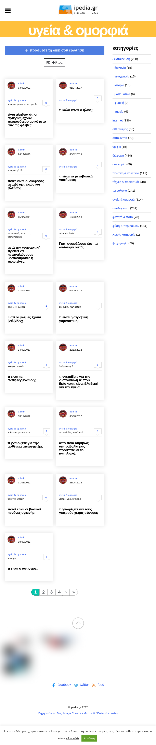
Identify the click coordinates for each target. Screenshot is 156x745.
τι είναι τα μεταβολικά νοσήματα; (76, 178)
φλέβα (34, 104)
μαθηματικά (122, 94)
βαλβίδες (12, 307)
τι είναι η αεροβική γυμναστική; (73, 319)
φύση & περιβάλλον (126, 226)
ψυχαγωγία (120, 243)
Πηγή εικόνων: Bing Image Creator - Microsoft (66, 713)
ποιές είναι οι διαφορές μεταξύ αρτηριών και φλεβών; (26, 184)
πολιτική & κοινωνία (126, 173)
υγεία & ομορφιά (17, 100)
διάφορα (118, 155)
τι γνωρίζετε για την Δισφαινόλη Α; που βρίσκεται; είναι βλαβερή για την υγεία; (78, 382)
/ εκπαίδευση (121, 59)
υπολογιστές (121, 208)
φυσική (119, 102)
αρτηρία (12, 104)
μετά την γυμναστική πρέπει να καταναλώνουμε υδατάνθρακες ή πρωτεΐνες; (24, 254)
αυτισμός (12, 558)
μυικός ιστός (23, 104)
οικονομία (119, 164)
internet (118, 120)
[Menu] (8, 11)
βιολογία (120, 67)
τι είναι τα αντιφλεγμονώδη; (22, 378)
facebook (61, 685)
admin (21, 83)
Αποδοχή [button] (89, 738)
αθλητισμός (120, 129)
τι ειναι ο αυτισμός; (23, 568)
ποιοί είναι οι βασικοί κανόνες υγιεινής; (24, 511)
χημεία (119, 111)
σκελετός (69, 233)
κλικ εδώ (72, 738)
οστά (61, 233)
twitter (81, 685)
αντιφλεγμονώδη (16, 366)
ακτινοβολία (65, 432)
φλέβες (21, 307)
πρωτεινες (25, 233)
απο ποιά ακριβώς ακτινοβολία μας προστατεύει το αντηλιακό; (74, 448)
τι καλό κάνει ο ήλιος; (76, 110)
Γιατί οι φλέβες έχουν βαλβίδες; (24, 319)
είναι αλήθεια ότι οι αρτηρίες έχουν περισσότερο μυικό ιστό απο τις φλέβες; (27, 119)
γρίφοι (117, 146)
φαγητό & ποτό (123, 217)
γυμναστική (13, 233)
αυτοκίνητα (120, 138)
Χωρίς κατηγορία (124, 234)
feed (97, 685)
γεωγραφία (122, 76)
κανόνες (12, 499)
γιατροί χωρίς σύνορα (70, 499)
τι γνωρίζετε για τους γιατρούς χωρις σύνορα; (78, 511)
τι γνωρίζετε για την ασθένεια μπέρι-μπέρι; (25, 444)
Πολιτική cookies (107, 713)
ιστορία (119, 85)
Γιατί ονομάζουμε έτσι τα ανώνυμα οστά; (78, 245)
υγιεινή (20, 499)
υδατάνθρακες (15, 237)
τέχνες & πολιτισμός (126, 182)
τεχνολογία (120, 190)
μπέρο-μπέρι (24, 432)
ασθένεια (12, 432)
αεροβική (63, 307)
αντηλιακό (78, 432)
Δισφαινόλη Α (66, 366)
